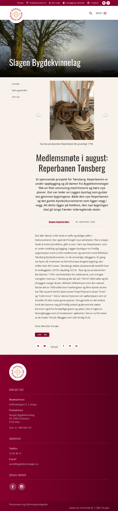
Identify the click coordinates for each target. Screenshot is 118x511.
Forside (15, 83)
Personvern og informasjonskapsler (28, 504)
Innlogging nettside (75, 2)
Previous (38, 114)
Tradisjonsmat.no (37, 2)
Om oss (16, 96)
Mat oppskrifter (19, 90)
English (95, 2)
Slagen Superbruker (59, 221)
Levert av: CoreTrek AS (81, 507)
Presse (20, 2)
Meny (101, 13)
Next (105, 114)
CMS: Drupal (102, 507)
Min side (56, 2)
